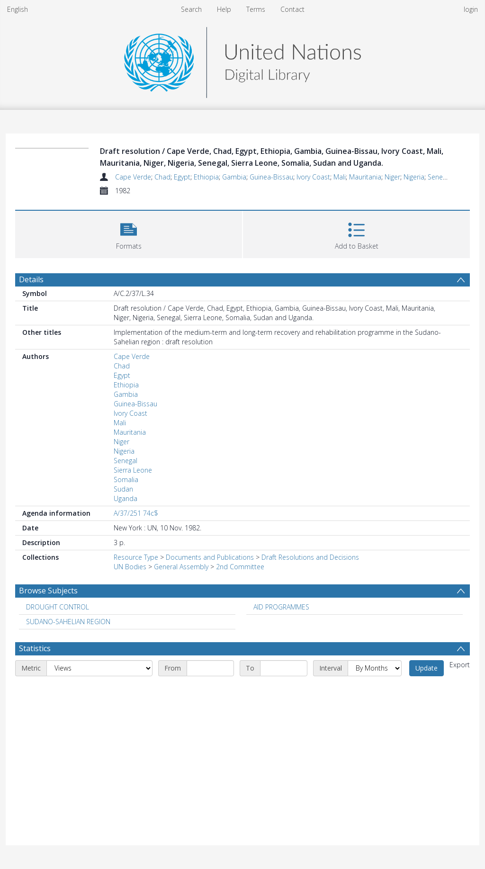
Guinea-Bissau (271, 176)
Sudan (123, 488)
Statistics (35, 648)
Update (426, 667)
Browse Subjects (48, 590)
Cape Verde (133, 176)
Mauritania (365, 176)
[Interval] (375, 668)
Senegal (439, 176)
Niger (392, 176)
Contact (292, 9)
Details (31, 279)
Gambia (234, 176)
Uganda (125, 498)
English (17, 9)
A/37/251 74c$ (136, 513)
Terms (255, 9)
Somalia (126, 479)
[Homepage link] (242, 60)
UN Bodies (130, 566)
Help (224, 9)
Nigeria (414, 176)
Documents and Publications (210, 557)
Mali (339, 176)
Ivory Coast (313, 176)
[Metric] (99, 668)
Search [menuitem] (191, 9)
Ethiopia (206, 176)
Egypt (182, 176)
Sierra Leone (133, 470)
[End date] (283, 668)
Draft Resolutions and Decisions (310, 557)
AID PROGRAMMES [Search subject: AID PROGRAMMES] (281, 606)
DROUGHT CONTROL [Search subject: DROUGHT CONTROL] (57, 606)
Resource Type (136, 557)
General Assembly (181, 566)
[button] (128, 233)
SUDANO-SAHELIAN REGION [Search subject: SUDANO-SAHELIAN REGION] (68, 621)
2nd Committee (240, 566)
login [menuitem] (471, 9)
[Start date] (210, 668)
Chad (162, 176)
